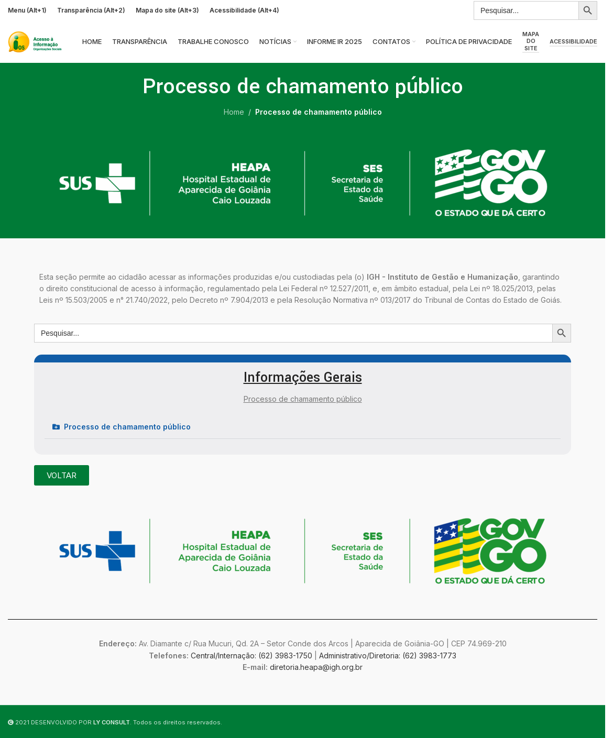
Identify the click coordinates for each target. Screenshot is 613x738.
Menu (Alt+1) (27, 10)
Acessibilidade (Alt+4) (244, 10)
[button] (303, 427)
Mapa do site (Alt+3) (167, 10)
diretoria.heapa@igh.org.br (316, 667)
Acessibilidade (573, 41)
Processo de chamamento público (127, 426)
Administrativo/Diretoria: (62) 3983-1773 (387, 655)
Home (234, 111)
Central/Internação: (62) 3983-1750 (251, 655)
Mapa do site (530, 41)
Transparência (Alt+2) (91, 10)
